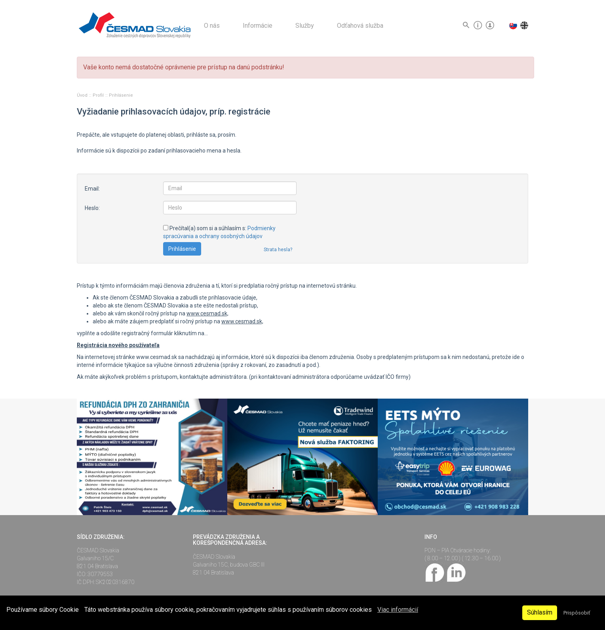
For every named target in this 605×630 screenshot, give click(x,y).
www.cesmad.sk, (207, 313)
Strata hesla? (278, 249)
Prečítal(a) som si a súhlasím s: (219, 232)
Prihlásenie (121, 95)
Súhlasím (539, 612)
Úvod (83, 95)
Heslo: (92, 208)
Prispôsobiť (576, 613)
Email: (92, 188)
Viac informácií (397, 609)
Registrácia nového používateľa (118, 345)
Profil (99, 95)
